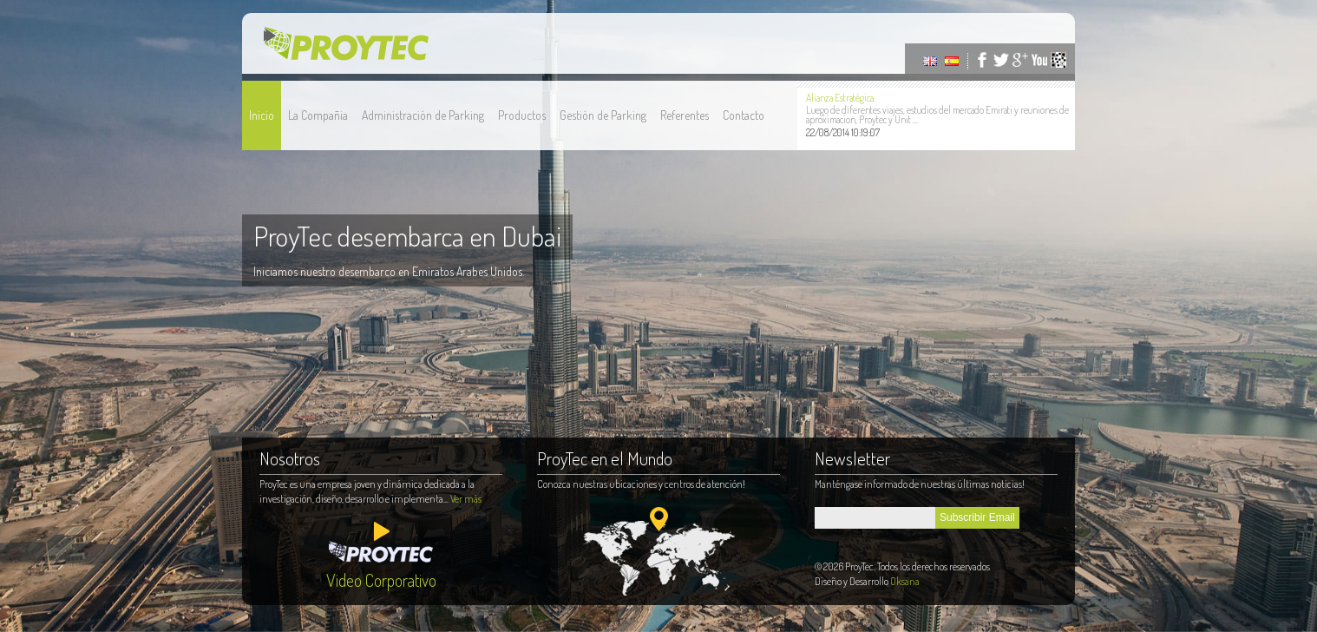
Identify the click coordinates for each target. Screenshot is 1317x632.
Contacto (743, 115)
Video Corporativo (381, 580)
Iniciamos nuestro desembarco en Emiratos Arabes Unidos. (388, 271)
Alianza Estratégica (840, 97)
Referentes (684, 115)
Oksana (905, 581)
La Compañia (318, 115)
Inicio (261, 115)
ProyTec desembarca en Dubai (407, 235)
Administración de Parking (423, 115)
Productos (522, 115)
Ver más (466, 498)
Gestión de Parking (603, 115)
